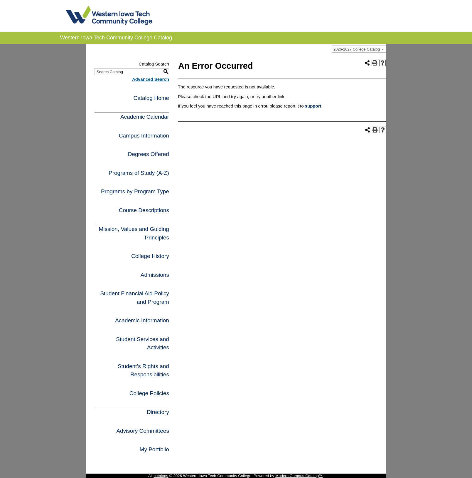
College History (150, 256)
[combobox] (359, 49)
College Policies (149, 393)
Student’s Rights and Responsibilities (143, 370)
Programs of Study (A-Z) (139, 173)
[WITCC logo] (109, 23)
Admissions (155, 275)
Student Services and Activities (142, 343)
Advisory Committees (142, 431)
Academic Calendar (144, 117)
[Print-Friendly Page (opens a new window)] (375, 63)
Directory (158, 412)
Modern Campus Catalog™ (299, 476)
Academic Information (142, 320)
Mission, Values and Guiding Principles (134, 233)
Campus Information (144, 136)
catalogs (161, 476)
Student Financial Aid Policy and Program (134, 297)
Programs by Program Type (135, 191)
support (313, 105)
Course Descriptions (144, 210)
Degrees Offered (148, 154)
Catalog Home (151, 98)
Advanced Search (150, 79)
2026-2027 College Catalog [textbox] (356, 49)
